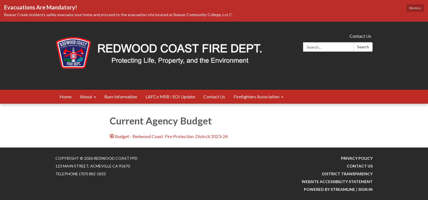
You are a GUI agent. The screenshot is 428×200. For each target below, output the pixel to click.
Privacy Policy (357, 158)
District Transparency (347, 173)
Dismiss (415, 8)
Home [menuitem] (66, 96)
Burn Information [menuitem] (120, 96)
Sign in (365, 189)
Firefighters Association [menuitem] (256, 96)
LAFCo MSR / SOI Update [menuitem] (170, 96)
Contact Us (360, 36)
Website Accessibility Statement (337, 181)
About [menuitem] (86, 96)
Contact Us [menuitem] (214, 96)
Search (363, 46)
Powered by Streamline (329, 189)
